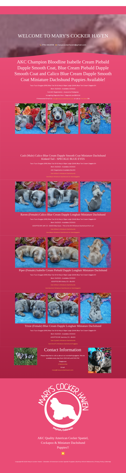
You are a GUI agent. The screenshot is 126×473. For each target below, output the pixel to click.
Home (13, 8)
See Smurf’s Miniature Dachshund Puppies (63, 347)
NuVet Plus (90, 8)
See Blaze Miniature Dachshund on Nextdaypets (63, 180)
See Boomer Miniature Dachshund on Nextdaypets (63, 292)
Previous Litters (61, 8)
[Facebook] (63, 457)
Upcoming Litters (47, 8)
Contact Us (111, 8)
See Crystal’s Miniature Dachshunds (63, 344)
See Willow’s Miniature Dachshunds (63, 177)
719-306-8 (84, 102)
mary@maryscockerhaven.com (63, 102)
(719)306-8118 (62, 368)
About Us (21, 8)
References (101, 8)
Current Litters (32, 8)
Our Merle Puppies (76, 8)
